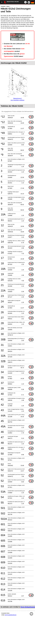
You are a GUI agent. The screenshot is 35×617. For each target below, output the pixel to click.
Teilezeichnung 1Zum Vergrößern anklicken (17, 98)
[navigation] (2, 2)
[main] (17, 307)
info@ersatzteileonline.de (10, 614)
